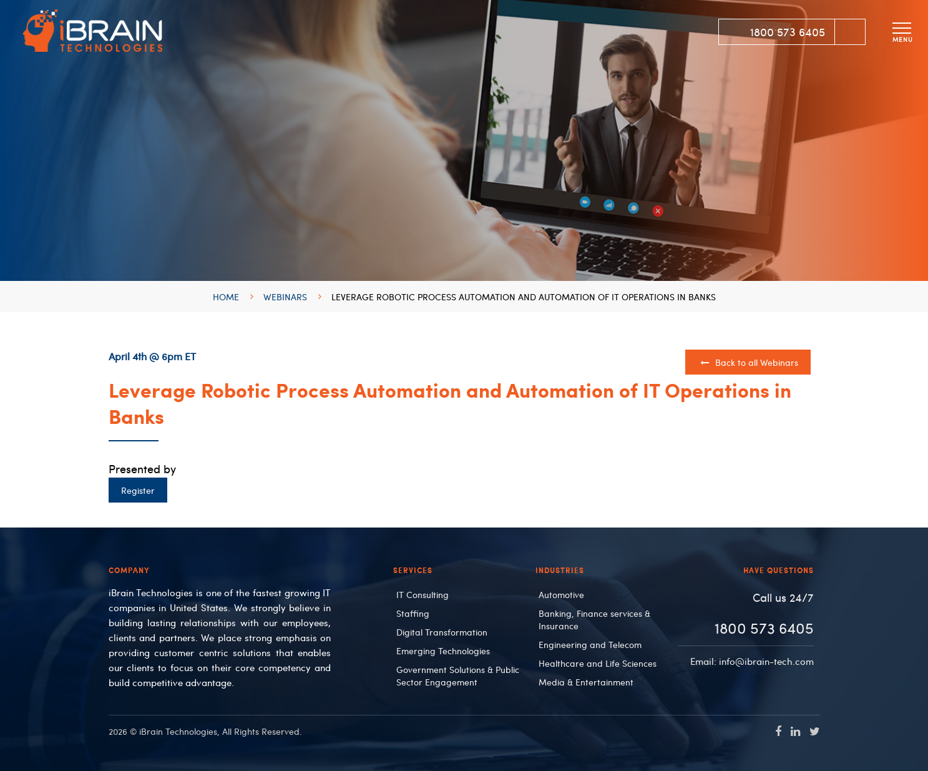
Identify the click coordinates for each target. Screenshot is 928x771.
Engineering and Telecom (590, 644)
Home (226, 296)
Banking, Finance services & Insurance (594, 619)
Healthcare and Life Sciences (598, 663)
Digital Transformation (441, 632)
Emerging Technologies (443, 650)
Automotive (561, 594)
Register (138, 490)
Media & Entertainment (586, 681)
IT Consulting (422, 594)
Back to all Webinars (749, 362)
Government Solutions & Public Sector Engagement (457, 675)
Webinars (285, 296)
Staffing (412, 613)
